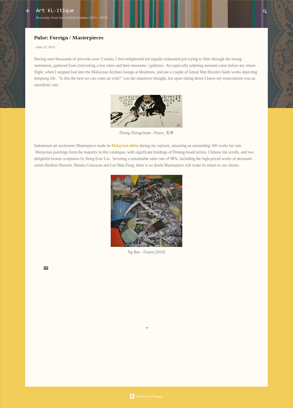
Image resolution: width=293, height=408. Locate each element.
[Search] (265, 12)
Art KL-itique (55, 11)
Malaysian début (125, 145)
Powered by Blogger (146, 396)
